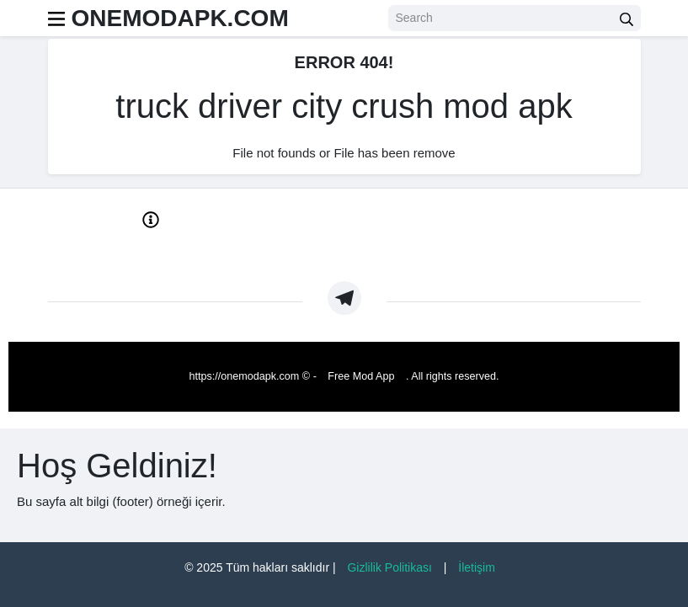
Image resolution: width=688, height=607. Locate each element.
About (102, 251)
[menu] (56, 18)
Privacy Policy (190, 251)
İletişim (476, 567)
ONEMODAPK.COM (180, 18)
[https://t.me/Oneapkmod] (344, 298)
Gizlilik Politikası (389, 567)
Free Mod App (361, 376)
